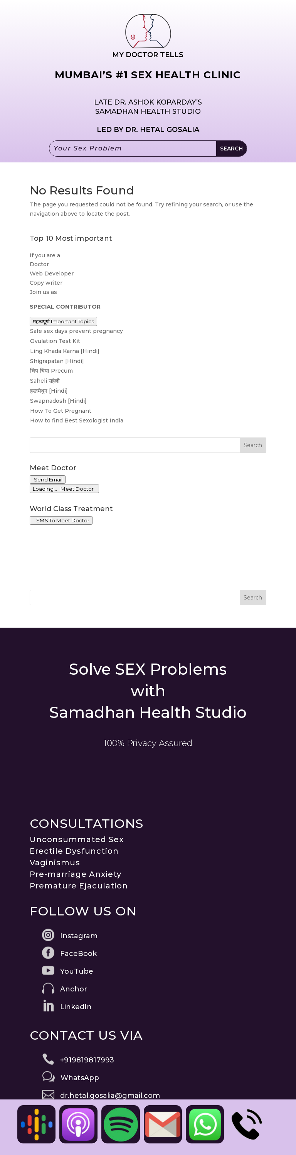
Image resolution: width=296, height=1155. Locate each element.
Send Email (47, 479)
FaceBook (78, 953)
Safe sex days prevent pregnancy (76, 331)
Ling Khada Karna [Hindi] (64, 351)
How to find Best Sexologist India (76, 420)
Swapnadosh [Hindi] (58, 400)
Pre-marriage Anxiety (75, 874)
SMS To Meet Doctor (61, 520)
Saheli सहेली (45, 380)
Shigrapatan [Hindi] (57, 361)
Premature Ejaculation (79, 885)
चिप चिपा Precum (51, 370)
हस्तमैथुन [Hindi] (49, 390)
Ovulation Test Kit (55, 341)
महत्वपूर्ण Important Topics (63, 321)
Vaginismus (55, 862)
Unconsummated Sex (77, 839)
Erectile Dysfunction (74, 851)
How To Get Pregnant (60, 410)
